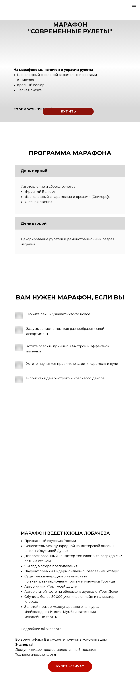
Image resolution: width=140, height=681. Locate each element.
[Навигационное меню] (134, 6)
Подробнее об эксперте (41, 629)
